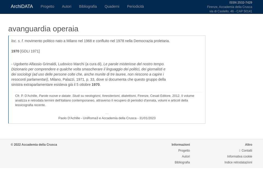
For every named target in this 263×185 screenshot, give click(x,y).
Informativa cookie (239, 156)
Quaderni (112, 6)
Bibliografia (88, 6)
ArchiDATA (22, 6)
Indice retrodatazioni (238, 162)
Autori (66, 6)
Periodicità (135, 6)
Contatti (245, 150)
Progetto (47, 6)
